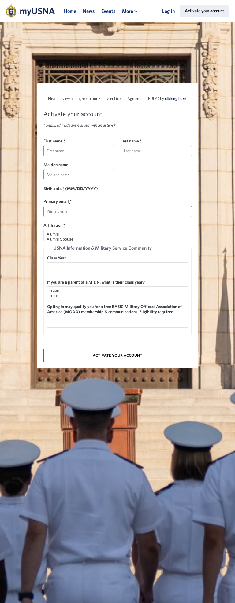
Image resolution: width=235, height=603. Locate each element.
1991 (115, 296)
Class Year (56, 258)
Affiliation (54, 225)
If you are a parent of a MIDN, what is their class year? (96, 282)
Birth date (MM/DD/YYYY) (70, 188)
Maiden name (55, 164)
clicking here (175, 98)
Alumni (76, 234)
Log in (168, 11)
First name (54, 140)
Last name (131, 140)
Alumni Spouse (76, 239)
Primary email (57, 201)
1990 (115, 291)
